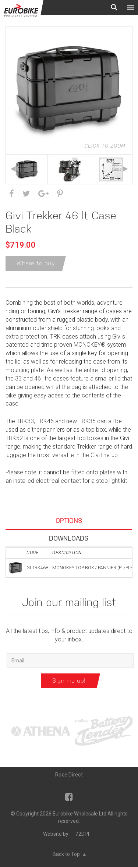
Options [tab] (69, 520)
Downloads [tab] (68, 538)
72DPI (82, 834)
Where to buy (36, 263)
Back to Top (69, 854)
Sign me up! (69, 680)
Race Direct (69, 775)
